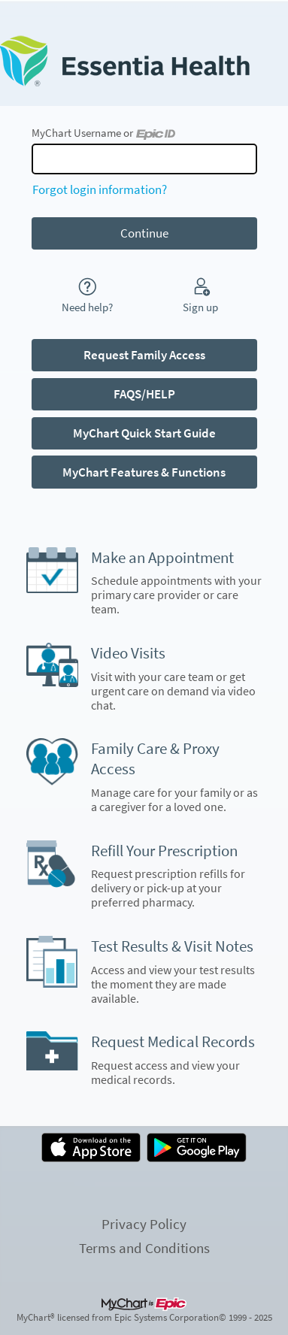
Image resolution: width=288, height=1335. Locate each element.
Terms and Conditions (144, 1248)
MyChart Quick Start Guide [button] (144, 433)
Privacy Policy (144, 1224)
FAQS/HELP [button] (144, 394)
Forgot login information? (99, 189)
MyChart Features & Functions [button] (144, 472)
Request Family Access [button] (144, 355)
